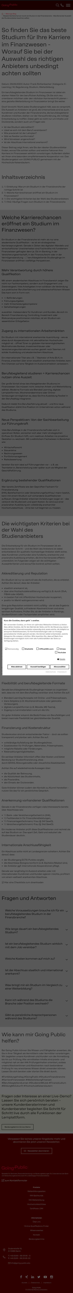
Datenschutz (51, 672)
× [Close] (70, 618)
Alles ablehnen (16, 667)
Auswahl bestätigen (38, 667)
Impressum (62, 672)
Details (62, 659)
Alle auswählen (60, 667)
